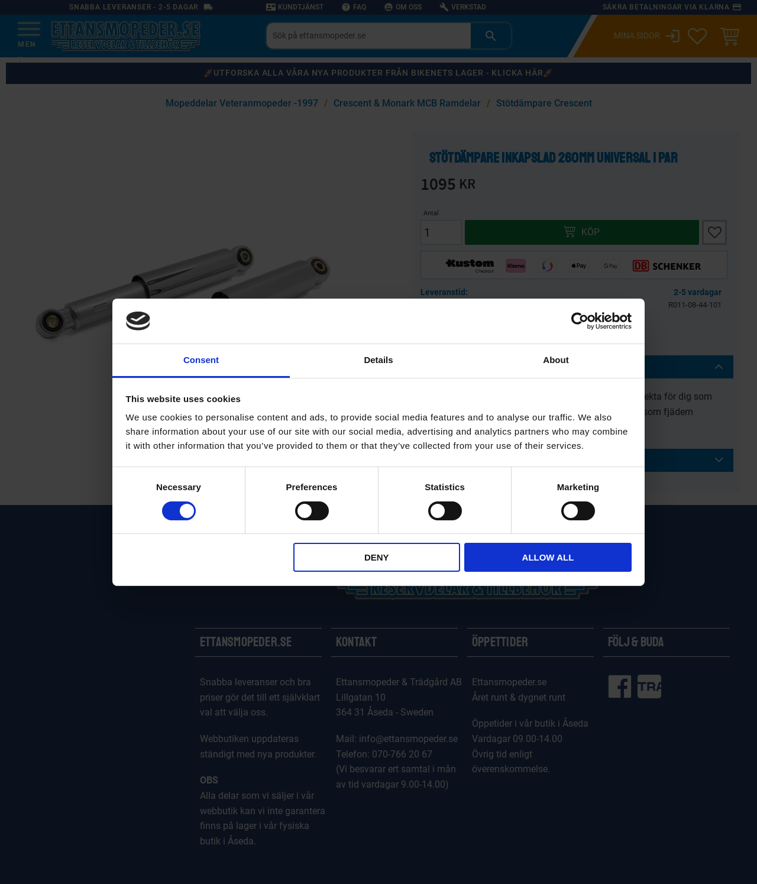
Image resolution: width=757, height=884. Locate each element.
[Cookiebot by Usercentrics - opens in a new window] (580, 321)
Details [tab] (378, 360)
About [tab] (555, 360)
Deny (376, 557)
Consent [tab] (201, 360)
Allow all (548, 557)
